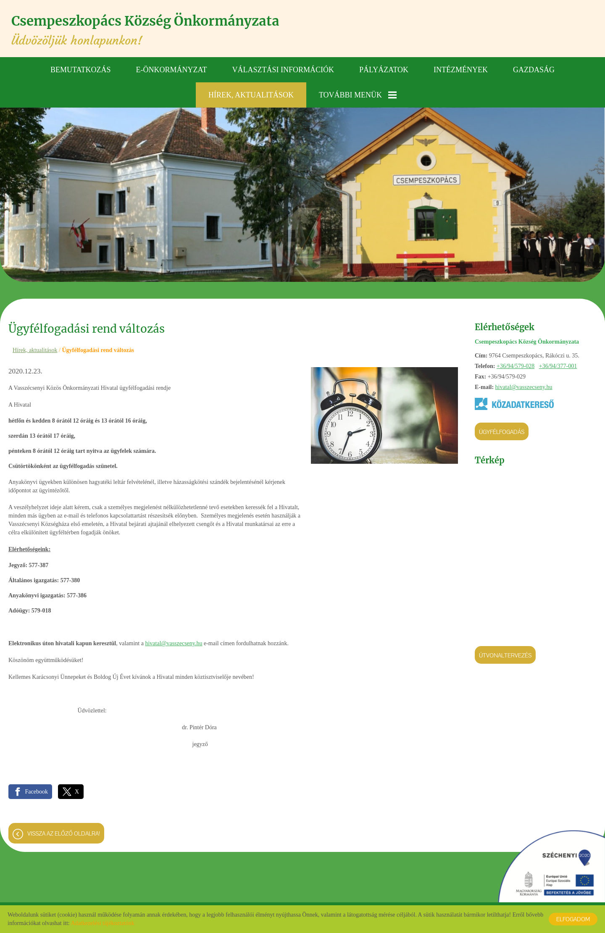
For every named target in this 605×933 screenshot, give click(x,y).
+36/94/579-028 (515, 366)
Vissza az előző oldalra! (63, 834)
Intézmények (461, 69)
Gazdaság (534, 69)
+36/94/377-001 (558, 366)
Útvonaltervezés (505, 655)
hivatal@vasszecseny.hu (523, 387)
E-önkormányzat (171, 69)
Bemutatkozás (80, 69)
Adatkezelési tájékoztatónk (102, 923)
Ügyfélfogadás (501, 432)
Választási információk (283, 69)
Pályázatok (383, 69)
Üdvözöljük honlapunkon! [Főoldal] (152, 30)
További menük (358, 94)
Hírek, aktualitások (251, 94)
